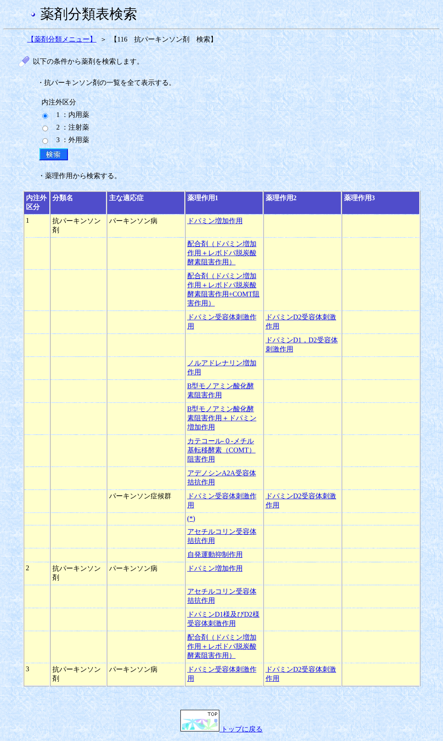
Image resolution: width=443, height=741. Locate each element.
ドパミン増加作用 (215, 220)
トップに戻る (221, 729)
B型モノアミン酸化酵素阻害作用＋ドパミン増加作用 (222, 418)
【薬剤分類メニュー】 (61, 39)
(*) (191, 518)
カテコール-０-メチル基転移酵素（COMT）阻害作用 (221, 450)
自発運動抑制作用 (215, 554)
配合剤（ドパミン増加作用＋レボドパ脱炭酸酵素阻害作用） (222, 253)
